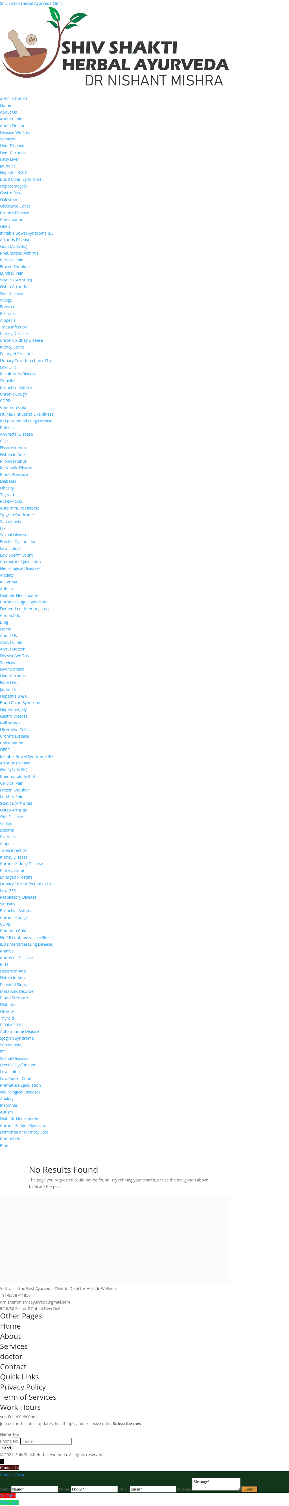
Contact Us (10, 615)
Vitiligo (6, 300)
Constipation (11, 219)
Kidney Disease (14, 333)
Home (5, 105)
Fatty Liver (9, 159)
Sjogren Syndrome (17, 514)
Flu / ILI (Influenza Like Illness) (27, 414)
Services (7, 139)
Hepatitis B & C (13, 172)
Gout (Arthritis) (13, 246)
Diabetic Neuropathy (19, 595)
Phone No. (10, 1441)
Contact (13, 1366)
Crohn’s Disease (14, 212)
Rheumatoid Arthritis (19, 253)
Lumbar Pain (11, 273)
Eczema (7, 306)
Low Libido (10, 548)
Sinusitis (7, 380)
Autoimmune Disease (20, 508)
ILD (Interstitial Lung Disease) (26, 421)
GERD (5, 226)
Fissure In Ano (13, 447)
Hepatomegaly (13, 186)
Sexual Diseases (14, 534)
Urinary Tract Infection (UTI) (25, 360)
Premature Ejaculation (20, 562)
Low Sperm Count (16, 555)
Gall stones (10, 199)
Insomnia (8, 582)
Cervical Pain (11, 260)
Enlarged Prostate (16, 353)
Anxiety (7, 575)
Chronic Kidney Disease (21, 340)
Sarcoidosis (10, 521)
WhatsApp (9, 1502)
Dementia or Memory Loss (24, 608)
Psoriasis (8, 313)
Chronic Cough (13, 394)
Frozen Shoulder (15, 266)
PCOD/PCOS (11, 501)
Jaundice (8, 166)
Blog (4, 622)
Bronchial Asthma (16, 387)
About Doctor (12, 125)
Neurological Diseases (20, 568)
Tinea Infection (13, 327)
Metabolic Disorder (17, 467)
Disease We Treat (16, 132)
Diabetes (8, 481)
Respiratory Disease (18, 373)
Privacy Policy (23, 1387)
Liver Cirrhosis (13, 152)
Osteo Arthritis (13, 286)
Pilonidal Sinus (13, 461)
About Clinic (11, 119)
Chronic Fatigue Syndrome (24, 602)
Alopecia (8, 320)
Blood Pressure (14, 474)
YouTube (8, 1495)
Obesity (7, 488)
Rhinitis (7, 427)
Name (6, 1434)
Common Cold (13, 407)
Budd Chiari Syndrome (20, 179)
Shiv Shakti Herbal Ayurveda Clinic (31, 3)
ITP (3, 528)
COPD (5, 400)
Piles (4, 441)
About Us (8, 112)
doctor (11, 1356)
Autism (6, 588)
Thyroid (7, 494)
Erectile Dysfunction (18, 541)
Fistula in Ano (12, 454)
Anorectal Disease (16, 434)
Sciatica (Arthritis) (16, 280)
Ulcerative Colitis (15, 206)
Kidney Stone (12, 347)
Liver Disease (12, 145)
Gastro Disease (14, 192)
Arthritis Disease (15, 239)
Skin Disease (11, 293)
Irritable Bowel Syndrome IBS (27, 233)
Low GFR (8, 367)
